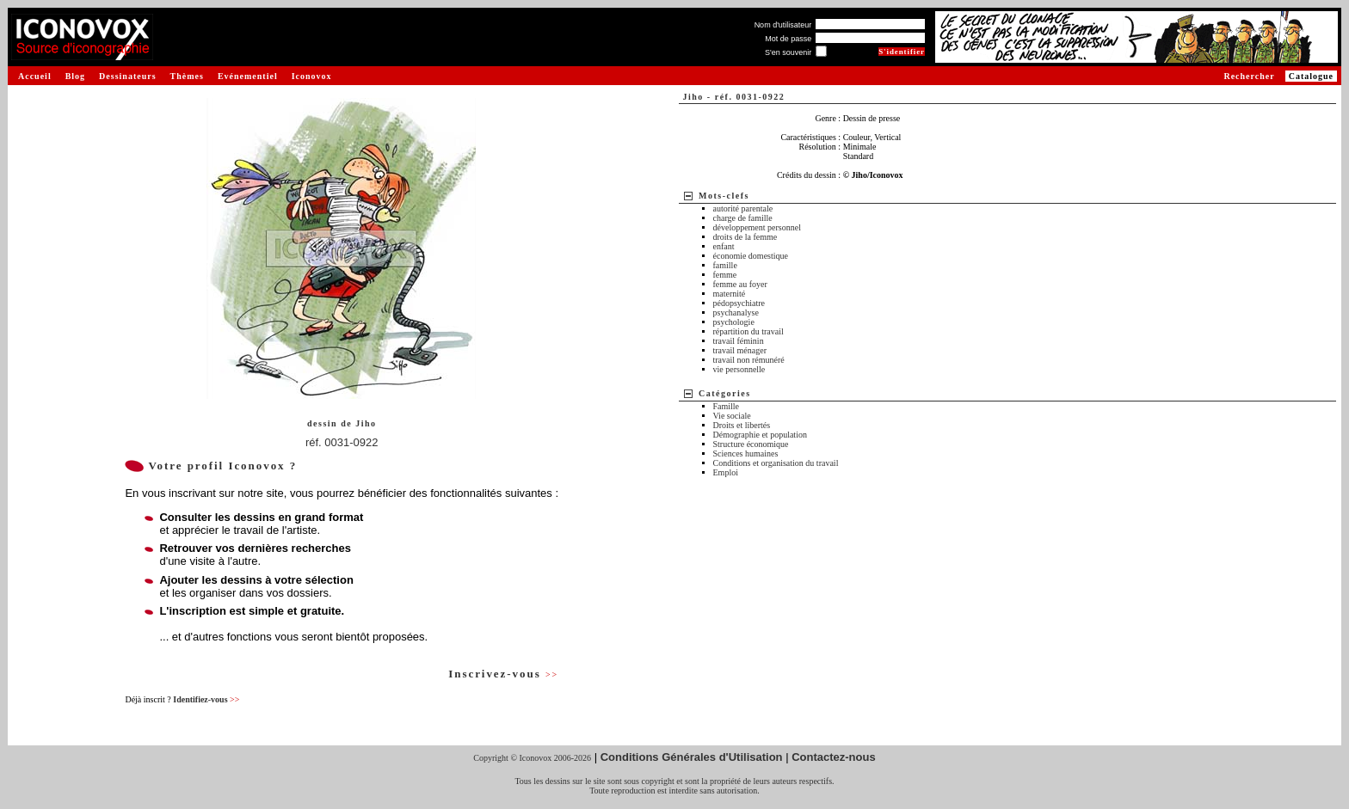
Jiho (365, 423)
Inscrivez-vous (503, 673)
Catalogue (1311, 76)
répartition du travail (748, 331)
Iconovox (312, 76)
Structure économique (751, 444)
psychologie (734, 322)
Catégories (725, 393)
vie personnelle (739, 369)
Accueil (35, 76)
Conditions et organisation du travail (776, 463)
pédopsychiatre (739, 303)
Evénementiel (248, 76)
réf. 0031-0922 (342, 442)
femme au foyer (740, 284)
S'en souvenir (788, 52)
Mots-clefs (724, 195)
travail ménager (740, 350)
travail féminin (738, 341)
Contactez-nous (834, 757)
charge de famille (743, 218)
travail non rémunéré (749, 360)
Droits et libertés (742, 425)
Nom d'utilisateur (783, 25)
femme (725, 274)
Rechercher (1248, 76)
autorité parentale (743, 208)
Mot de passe (788, 38)
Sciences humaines (746, 453)
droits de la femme (745, 237)
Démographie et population (760, 434)
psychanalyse (736, 312)
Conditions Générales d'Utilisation (692, 757)
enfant (724, 246)
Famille (726, 406)
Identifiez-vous (206, 699)
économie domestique (750, 255)
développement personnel (757, 227)
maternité (729, 293)
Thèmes (187, 76)
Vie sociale (732, 415)
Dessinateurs (127, 76)
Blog (75, 76)
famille (725, 265)
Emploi (725, 472)
